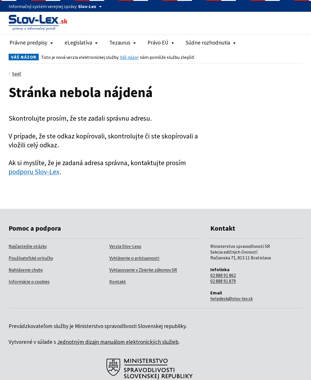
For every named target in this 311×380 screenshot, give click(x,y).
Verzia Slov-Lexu (125, 246)
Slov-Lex (90, 6)
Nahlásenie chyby (26, 270)
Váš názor (129, 57)
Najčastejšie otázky (28, 246)
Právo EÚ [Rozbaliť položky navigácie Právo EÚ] (160, 42)
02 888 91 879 (223, 281)
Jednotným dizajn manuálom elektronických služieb (117, 341)
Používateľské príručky (31, 258)
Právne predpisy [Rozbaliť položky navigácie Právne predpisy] (31, 42)
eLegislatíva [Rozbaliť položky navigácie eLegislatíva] (81, 42)
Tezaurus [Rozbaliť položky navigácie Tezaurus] (122, 42)
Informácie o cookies (29, 281)
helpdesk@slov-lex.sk (231, 298)
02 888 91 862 (223, 275)
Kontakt (117, 281)
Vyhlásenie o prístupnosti (134, 258)
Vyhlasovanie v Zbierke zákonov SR (143, 270)
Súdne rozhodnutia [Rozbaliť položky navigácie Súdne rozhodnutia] (211, 42)
